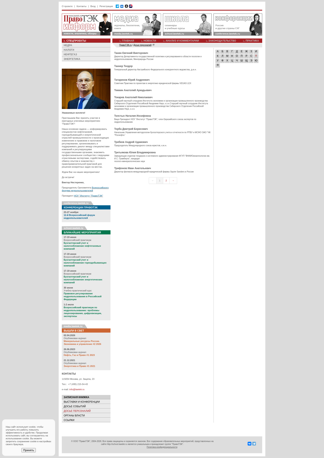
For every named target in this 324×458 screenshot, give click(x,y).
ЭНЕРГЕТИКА (72, 59)
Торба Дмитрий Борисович (131, 128)
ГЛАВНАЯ (128, 40)
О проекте (67, 6)
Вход (93, 6)
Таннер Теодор (123, 66)
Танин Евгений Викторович (131, 53)
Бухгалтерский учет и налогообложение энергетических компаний (83, 279)
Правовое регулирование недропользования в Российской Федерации (83, 296)
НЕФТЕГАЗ (70, 54)
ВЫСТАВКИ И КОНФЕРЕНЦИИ (82, 401)
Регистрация (106, 6)
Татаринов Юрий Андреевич (132, 79)
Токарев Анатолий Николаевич (133, 97)
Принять (28, 450)
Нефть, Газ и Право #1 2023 (79, 355)
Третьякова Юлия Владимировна (135, 152)
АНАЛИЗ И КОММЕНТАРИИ (182, 40)
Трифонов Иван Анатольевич (132, 168)
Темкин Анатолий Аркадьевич (132, 90)
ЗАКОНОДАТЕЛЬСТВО (222, 40)
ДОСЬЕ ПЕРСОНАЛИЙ (77, 411)
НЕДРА (68, 45)
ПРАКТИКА (252, 40)
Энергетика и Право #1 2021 (79, 366)
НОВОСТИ (150, 40)
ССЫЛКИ (69, 420)
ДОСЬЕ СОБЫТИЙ (75, 406)
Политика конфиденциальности (162, 447)
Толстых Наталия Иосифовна (132, 115)
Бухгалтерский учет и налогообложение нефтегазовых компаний (82, 246)
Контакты (82, 6)
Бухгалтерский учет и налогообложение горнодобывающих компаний (85, 263)
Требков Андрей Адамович (131, 142)
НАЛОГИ (69, 49)
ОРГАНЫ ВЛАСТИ (74, 415)
